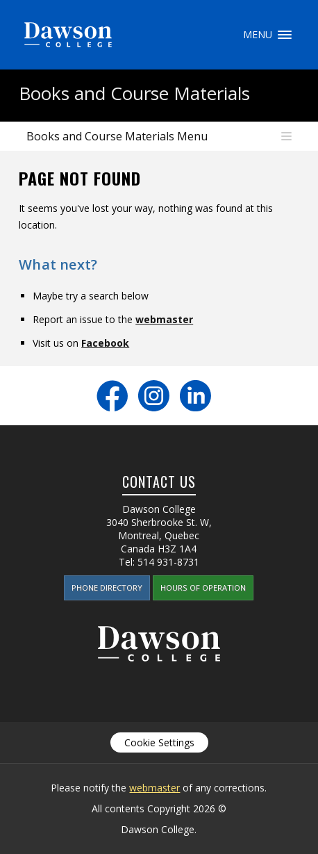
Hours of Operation (203, 587)
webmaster (164, 319)
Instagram (153, 395)
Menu (284, 34)
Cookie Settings (159, 742)
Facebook (105, 343)
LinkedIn (195, 395)
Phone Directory (107, 587)
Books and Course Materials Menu (117, 136)
